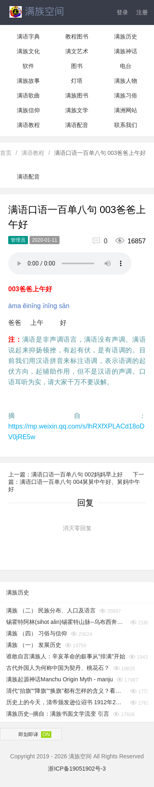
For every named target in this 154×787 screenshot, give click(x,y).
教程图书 (76, 36)
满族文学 (76, 110)
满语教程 (28, 125)
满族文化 (28, 51)
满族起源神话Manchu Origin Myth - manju (59, 679)
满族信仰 (28, 110)
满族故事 (28, 80)
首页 (5, 153)
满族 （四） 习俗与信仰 (36, 633)
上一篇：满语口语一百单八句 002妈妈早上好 (66, 474)
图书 (77, 66)
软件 (28, 66)
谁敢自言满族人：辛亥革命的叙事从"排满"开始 (65, 656)
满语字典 (28, 36)
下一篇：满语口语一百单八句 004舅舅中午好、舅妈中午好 (76, 481)
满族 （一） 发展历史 (33, 645)
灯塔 (77, 80)
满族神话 (125, 51)
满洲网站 (125, 110)
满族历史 (125, 36)
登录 (122, 12)
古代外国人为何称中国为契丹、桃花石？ (58, 668)
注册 (142, 12)
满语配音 (76, 125)
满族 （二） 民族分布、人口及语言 (51, 610)
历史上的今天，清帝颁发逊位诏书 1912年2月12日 (66, 702)
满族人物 (125, 80)
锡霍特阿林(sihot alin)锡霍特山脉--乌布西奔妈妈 (66, 622)
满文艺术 (76, 51)
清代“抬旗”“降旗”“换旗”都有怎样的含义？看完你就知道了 (66, 690)
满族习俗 (125, 95)
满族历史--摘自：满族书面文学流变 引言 (57, 713)
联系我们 (125, 125)
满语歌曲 (28, 95)
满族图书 (76, 95)
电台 (125, 66)
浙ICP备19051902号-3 (77, 768)
